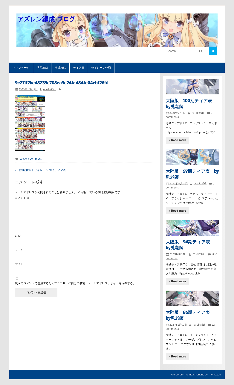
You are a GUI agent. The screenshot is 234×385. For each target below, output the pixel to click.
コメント (22, 198)
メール (19, 250)
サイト (19, 264)
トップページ (21, 67)
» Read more (177, 140)
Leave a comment (30, 158)
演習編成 (42, 67)
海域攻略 (60, 67)
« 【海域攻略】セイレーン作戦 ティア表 (40, 170)
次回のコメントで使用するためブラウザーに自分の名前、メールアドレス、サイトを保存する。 (75, 283)
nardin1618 (49, 89)
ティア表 (78, 67)
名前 (18, 236)
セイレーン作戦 (101, 67)
